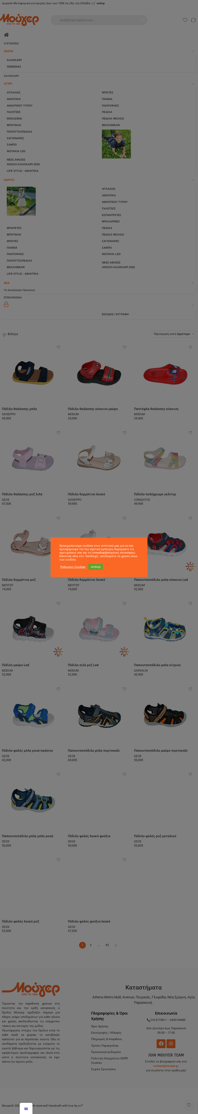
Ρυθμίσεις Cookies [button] (72, 567)
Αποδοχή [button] (96, 566)
